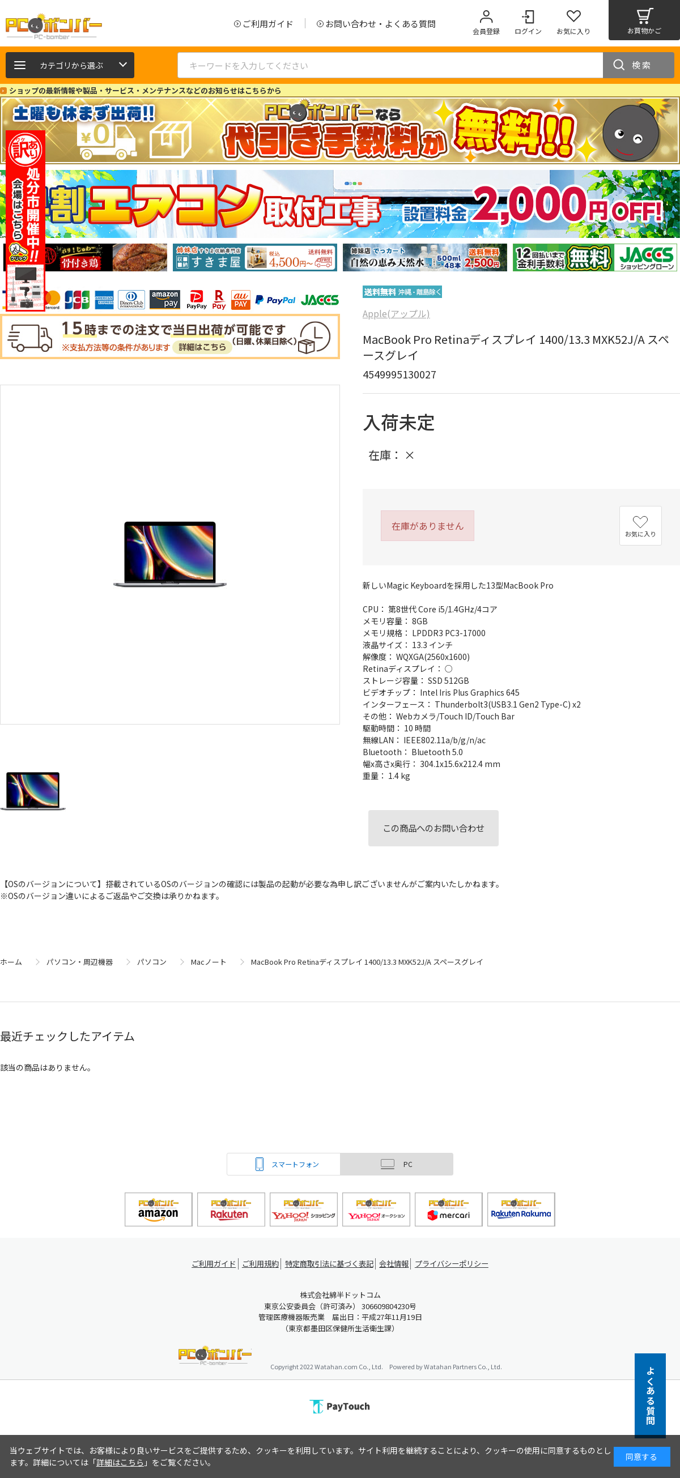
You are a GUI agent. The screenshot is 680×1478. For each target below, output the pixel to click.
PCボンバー (215, 1357)
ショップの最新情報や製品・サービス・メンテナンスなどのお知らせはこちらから (145, 90)
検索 (642, 65)
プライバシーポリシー (459, 1263)
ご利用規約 (258, 1263)
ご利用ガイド (207, 1263)
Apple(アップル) (396, 313)
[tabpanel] (85, 257)
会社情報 (397, 1263)
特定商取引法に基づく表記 (330, 1263)
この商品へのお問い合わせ (433, 827)
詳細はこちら (120, 1462)
